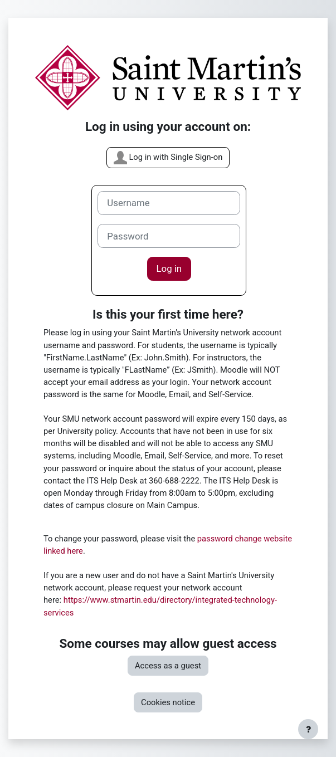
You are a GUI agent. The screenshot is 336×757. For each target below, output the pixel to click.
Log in (169, 268)
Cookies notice (168, 702)
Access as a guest (168, 666)
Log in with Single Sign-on (168, 157)
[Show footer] (308, 729)
